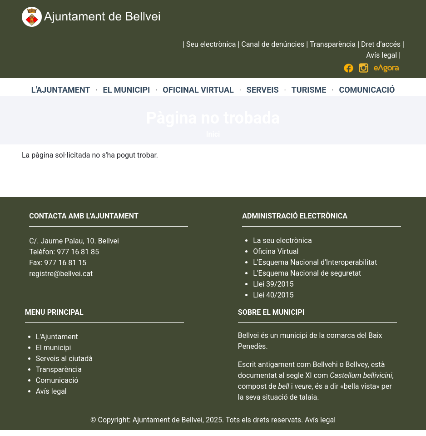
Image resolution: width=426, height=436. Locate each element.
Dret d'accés (381, 44)
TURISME (309, 89)
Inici (213, 134)
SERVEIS (263, 89)
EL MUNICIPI (126, 89)
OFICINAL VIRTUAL (198, 89)
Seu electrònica (211, 44)
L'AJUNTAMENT (60, 89)
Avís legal (381, 55)
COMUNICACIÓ (367, 89)
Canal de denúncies (272, 44)
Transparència (333, 44)
